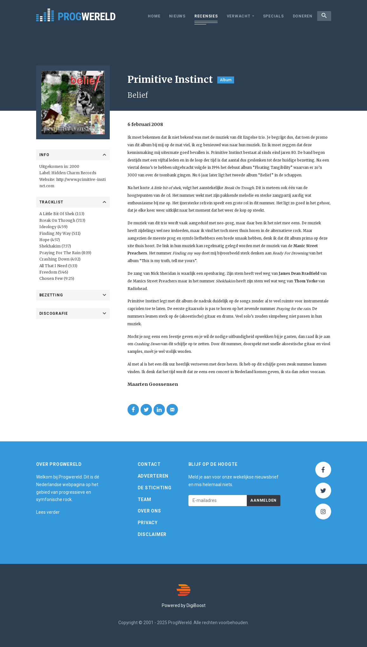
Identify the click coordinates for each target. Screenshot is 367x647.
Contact (149, 464)
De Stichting (155, 487)
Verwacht (235, 16)
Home (150, 16)
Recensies (202, 16)
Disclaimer (152, 534)
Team (144, 499)
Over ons (149, 510)
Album (226, 80)
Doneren (299, 16)
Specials (269, 16)
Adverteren (153, 476)
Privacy (148, 522)
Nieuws (174, 16)
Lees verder (48, 512)
